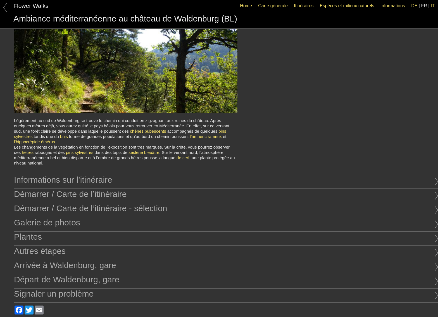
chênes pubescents (148, 131)
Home (246, 5)
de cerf (183, 157)
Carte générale (273, 5)
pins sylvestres (79, 152)
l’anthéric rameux (206, 136)
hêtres (28, 152)
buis (64, 136)
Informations (392, 5)
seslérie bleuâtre (143, 152)
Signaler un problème (226, 293)
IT (433, 5)
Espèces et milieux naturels (347, 5)
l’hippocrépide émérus (34, 141)
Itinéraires (303, 5)
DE (414, 5)
